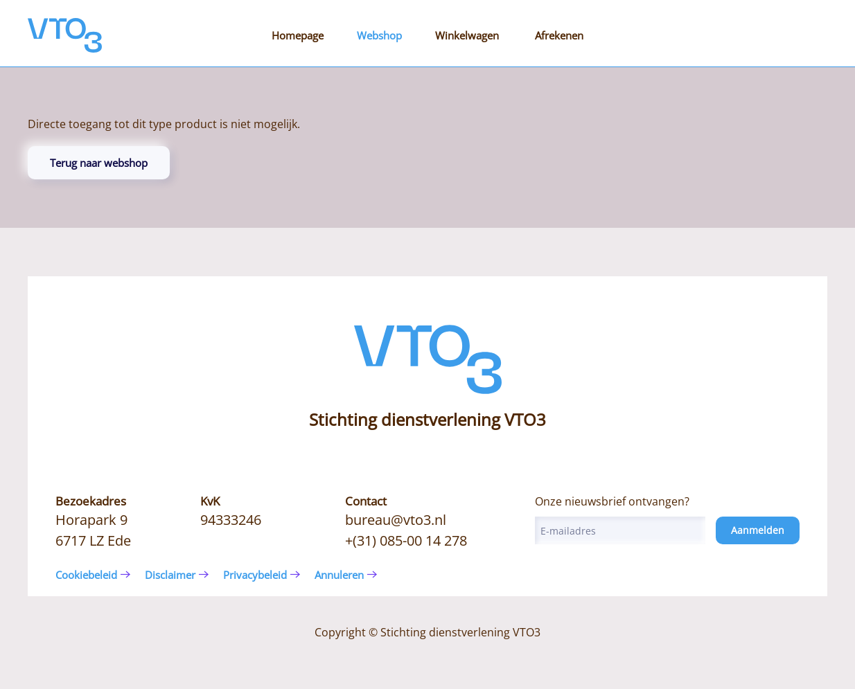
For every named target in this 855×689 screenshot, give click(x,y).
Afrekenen (559, 35)
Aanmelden (757, 530)
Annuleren (339, 575)
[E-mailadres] (620, 530)
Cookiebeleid (86, 575)
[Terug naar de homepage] (65, 35)
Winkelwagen (467, 35)
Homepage (298, 35)
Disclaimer (170, 575)
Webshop (379, 35)
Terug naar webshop (99, 163)
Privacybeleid (255, 575)
